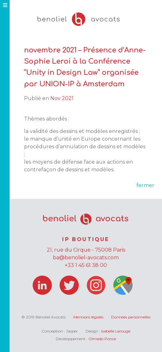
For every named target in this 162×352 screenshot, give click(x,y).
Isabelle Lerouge (115, 331)
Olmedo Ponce (102, 338)
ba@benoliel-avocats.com (86, 257)
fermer (145, 185)
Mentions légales (88, 317)
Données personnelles (130, 317)
